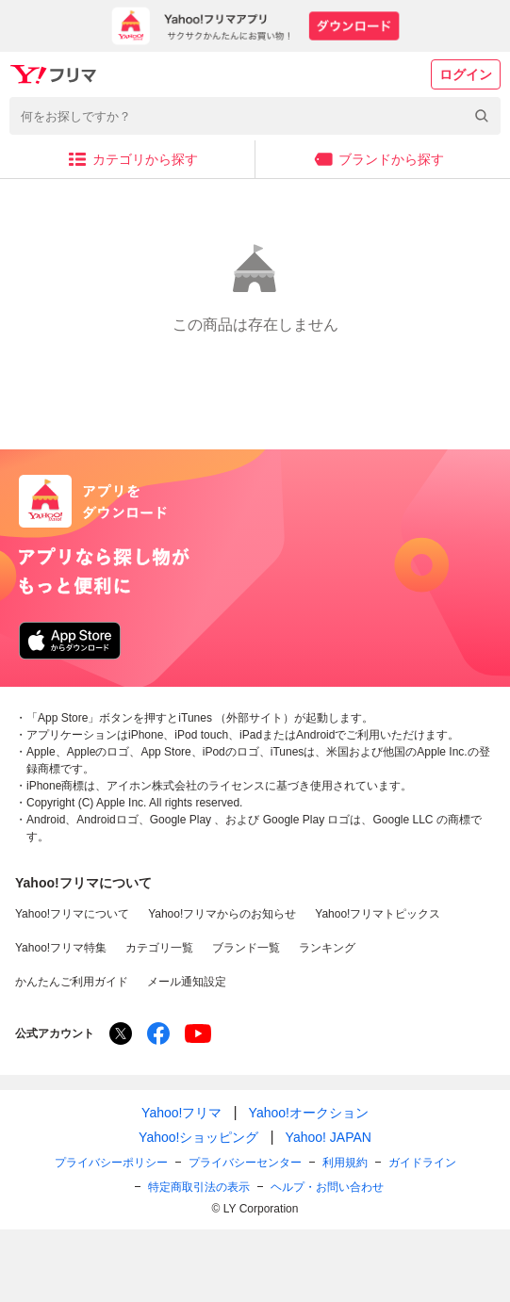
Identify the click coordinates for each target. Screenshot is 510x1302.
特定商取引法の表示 (199, 1187)
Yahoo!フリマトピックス (377, 913)
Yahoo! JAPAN (328, 1137)
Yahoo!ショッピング (198, 1137)
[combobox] (255, 116)
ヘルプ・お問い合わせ (327, 1187)
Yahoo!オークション (309, 1112)
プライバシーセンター (245, 1162)
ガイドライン (422, 1162)
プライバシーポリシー (111, 1162)
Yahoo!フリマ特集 (61, 947)
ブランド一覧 (246, 947)
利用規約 (345, 1162)
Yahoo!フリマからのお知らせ (222, 913)
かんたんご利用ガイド (71, 981)
